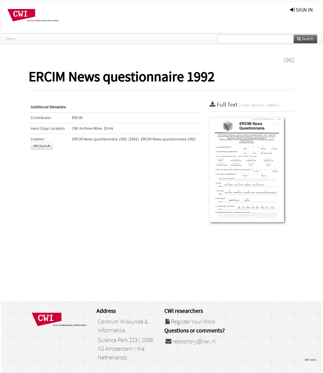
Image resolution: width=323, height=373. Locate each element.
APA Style (41, 146)
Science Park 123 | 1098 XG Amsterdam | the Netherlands (125, 349)
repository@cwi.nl (190, 341)
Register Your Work (190, 321)
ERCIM (77, 118)
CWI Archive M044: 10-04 (92, 128)
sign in (301, 10)
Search (305, 39)
